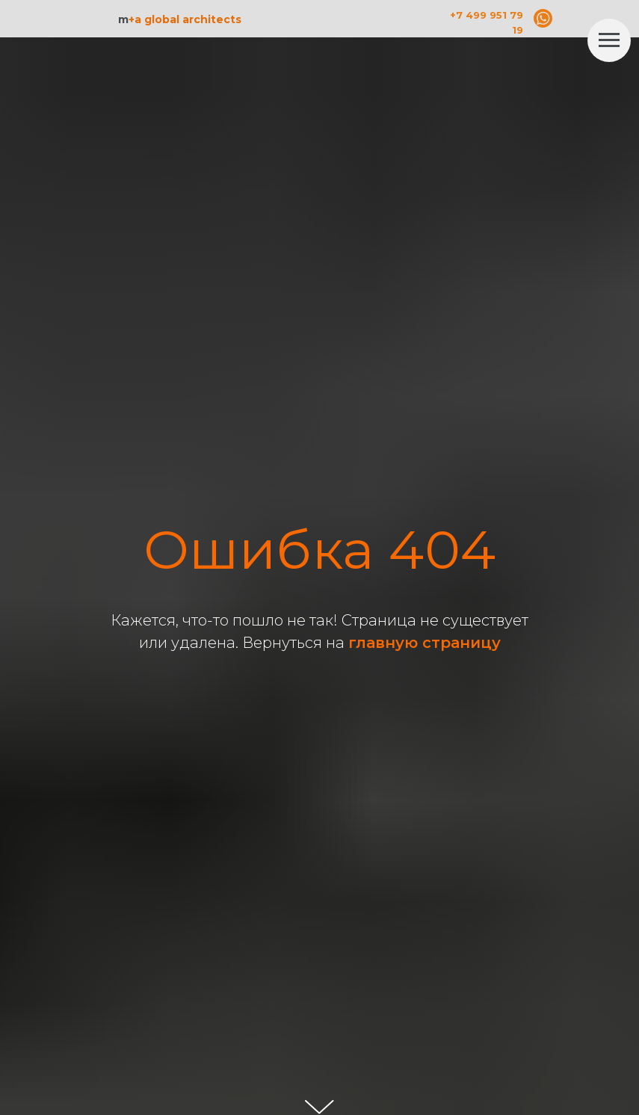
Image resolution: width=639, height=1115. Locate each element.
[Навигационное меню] (609, 40)
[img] (543, 18)
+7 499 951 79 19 (486, 22)
